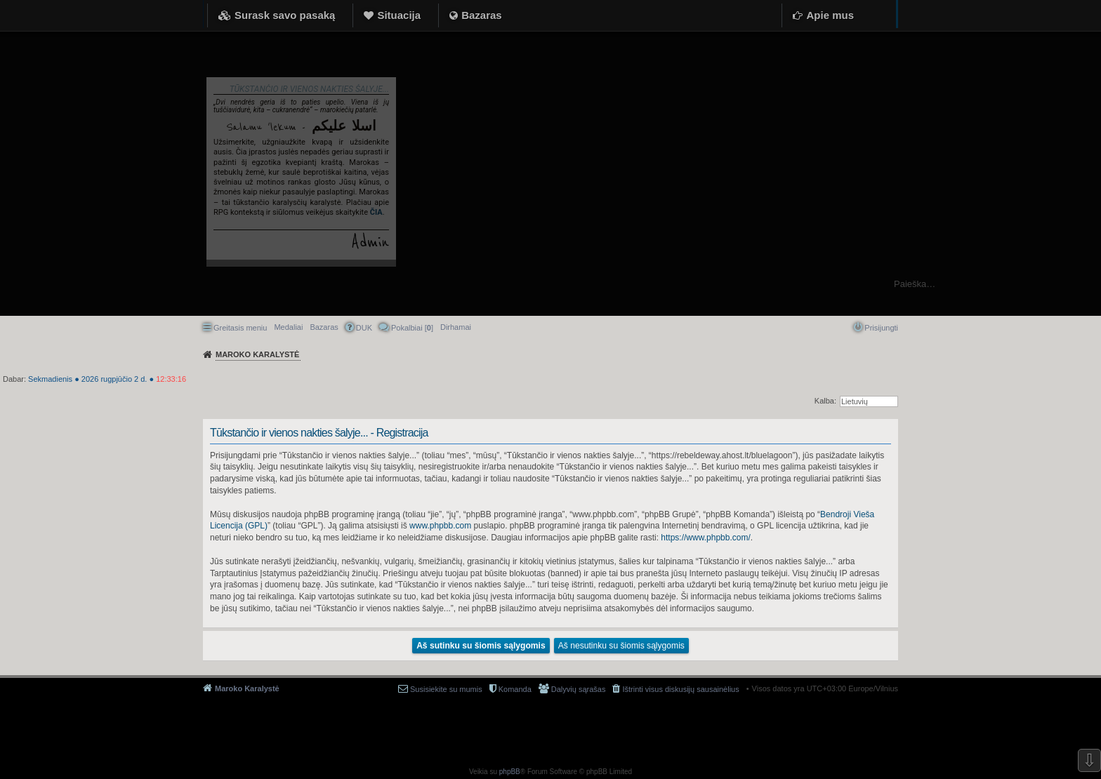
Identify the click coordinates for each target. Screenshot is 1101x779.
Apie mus (830, 15)
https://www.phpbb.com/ (705, 537)
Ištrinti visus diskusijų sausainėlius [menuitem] (680, 689)
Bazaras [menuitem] (324, 327)
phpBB (509, 771)
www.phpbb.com (440, 526)
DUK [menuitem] (364, 328)
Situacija (399, 15)
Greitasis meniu (240, 328)
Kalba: (825, 401)
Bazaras (481, 15)
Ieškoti (1083, 284)
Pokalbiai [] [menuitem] (412, 328)
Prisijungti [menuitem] (881, 328)
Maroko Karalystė (247, 688)
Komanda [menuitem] (515, 689)
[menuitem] (455, 327)
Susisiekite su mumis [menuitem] (446, 689)
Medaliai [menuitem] (288, 327)
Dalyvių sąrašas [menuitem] (578, 689)
